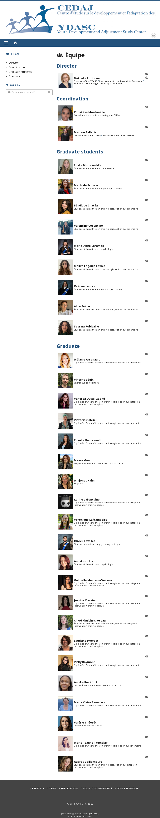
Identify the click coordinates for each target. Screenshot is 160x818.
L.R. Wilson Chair (77, 816)
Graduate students (20, 72)
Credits (89, 803)
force (79, 813)
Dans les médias (127, 788)
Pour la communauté (97, 788)
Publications (70, 788)
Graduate (14, 76)
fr (153, 35)
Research (38, 788)
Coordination (17, 67)
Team (15, 54)
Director (14, 62)
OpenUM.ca (92, 813)
